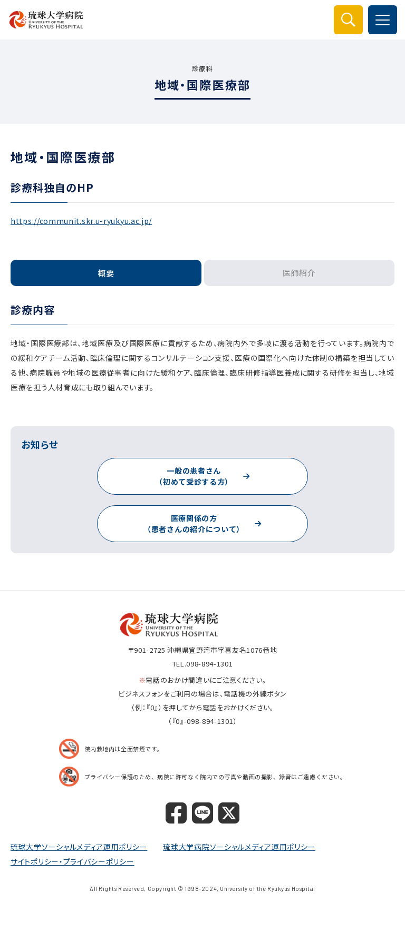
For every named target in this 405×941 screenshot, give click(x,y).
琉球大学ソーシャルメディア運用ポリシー (79, 846)
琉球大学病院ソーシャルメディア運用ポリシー (239, 846)
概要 (106, 272)
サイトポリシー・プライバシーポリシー (72, 861)
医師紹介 (299, 272)
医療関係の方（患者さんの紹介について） (193, 523)
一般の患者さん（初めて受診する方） (194, 476)
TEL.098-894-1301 (202, 664)
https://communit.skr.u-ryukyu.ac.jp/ (81, 220)
